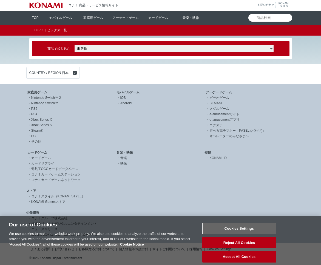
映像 (123, 163)
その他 (36, 141)
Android (126, 103)
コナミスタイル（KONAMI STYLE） (58, 196)
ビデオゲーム (219, 98)
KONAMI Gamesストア (48, 202)
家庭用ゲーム (93, 18)
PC (33, 136)
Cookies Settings (239, 234)
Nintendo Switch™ (44, 103)
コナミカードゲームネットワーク (56, 180)
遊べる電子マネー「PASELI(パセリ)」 (237, 130)
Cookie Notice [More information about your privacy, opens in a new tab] (132, 249)
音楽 (123, 158)
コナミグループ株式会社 (49, 218)
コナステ (216, 125)
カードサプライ (42, 163)
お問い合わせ (266, 4)
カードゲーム (158, 18)
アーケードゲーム (125, 18)
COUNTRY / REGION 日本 (49, 73)
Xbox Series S (41, 125)
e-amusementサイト (224, 114)
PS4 (34, 114)
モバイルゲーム (60, 18)
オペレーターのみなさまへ (229, 136)
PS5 (34, 109)
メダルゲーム (219, 109)
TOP (35, 18)
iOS (123, 98)
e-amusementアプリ (224, 120)
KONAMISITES (284, 5)
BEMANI (215, 103)
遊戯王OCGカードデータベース (54, 169)
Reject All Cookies (239, 248)
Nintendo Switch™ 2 (46, 98)
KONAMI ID (218, 158)
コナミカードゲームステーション (56, 174)
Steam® (37, 130)
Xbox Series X (41, 120)
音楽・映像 (191, 18)
